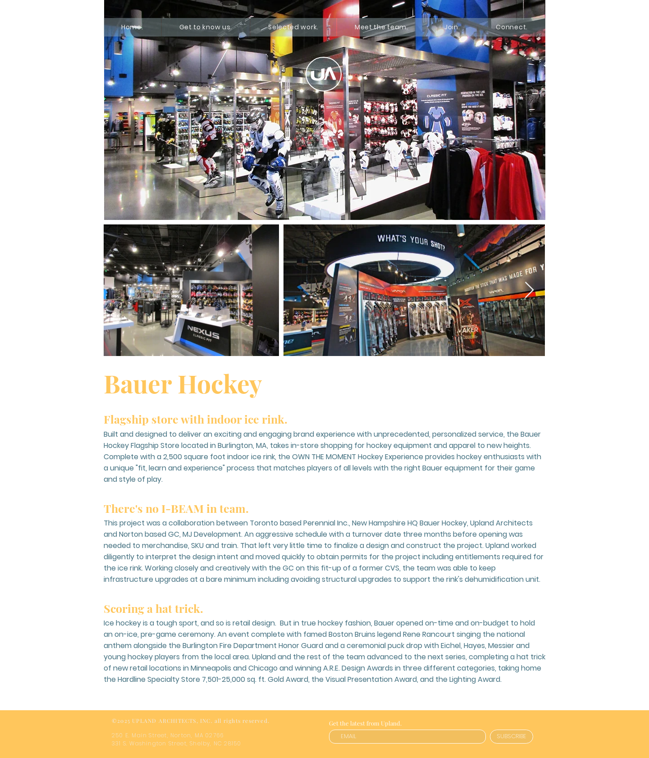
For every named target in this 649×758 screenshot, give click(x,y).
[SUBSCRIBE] (511, 737)
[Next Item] (529, 290)
